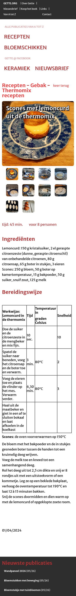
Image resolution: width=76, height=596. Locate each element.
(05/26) (20, 570)
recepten (17, 36)
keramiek (17, 68)
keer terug (61, 85)
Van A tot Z (9, 14)
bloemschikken (25, 47)
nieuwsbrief (52, 68)
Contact (46, 14)
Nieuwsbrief (10, 8)
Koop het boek (29, 8)
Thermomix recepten (16, 93)
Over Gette (28, 3)
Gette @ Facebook (17, 58)
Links (44, 8)
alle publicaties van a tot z (24, 26)
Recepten (14, 85)
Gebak (38, 85)
